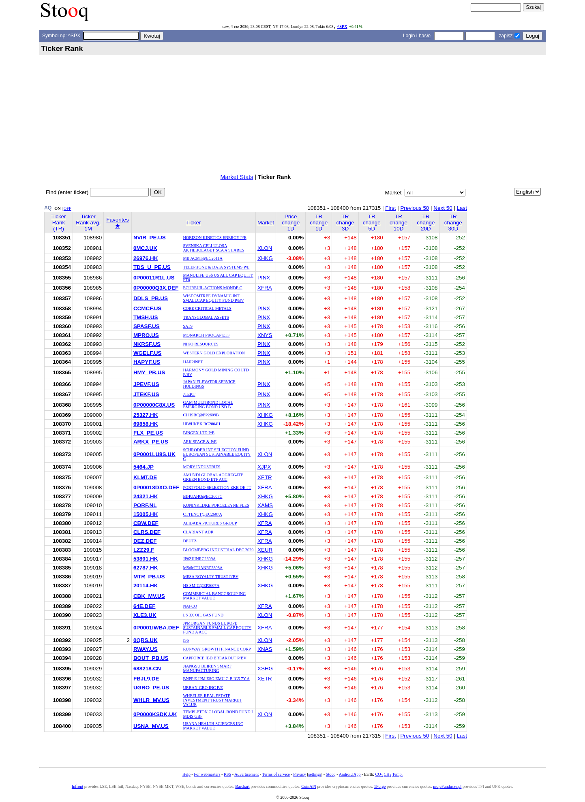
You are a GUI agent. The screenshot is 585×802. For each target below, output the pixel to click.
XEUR (264, 550)
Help (186, 774)
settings (315, 774)
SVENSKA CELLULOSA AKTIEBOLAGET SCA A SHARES (213, 247)
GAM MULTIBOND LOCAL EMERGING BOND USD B (208, 404)
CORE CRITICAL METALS (207, 308)
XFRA (264, 288)
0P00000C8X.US (154, 405)
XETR (264, 477)
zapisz (505, 35)
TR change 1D (319, 222)
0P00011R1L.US (154, 278)
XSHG (265, 668)
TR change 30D (453, 222)
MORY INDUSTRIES (201, 467)
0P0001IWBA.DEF (156, 628)
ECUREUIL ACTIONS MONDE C (212, 288)
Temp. (397, 774)
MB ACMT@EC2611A (202, 258)
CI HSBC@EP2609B (201, 415)
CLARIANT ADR (198, 532)
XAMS (265, 505)
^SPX (342, 26)
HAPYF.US (146, 362)
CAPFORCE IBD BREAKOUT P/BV (214, 658)
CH (387, 774)
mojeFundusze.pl (447, 786)
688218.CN (147, 668)
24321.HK (145, 496)
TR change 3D (345, 222)
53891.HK (145, 559)
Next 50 (442, 208)
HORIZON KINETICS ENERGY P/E (214, 237)
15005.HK (145, 514)
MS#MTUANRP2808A (203, 567)
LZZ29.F (143, 550)
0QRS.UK (145, 640)
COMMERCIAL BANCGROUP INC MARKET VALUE (214, 595)
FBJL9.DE (146, 679)
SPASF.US (146, 326)
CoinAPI (308, 786)
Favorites (117, 223)
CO (378, 774)
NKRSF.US (147, 344)
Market (265, 223)
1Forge (380, 786)
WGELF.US (147, 353)
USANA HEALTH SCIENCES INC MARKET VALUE (213, 725)
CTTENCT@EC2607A (202, 514)
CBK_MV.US (149, 596)
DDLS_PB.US (150, 298)
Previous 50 (414, 208)
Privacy (299, 774)
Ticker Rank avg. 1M (88, 222)
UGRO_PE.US (151, 688)
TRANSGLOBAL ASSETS (206, 317)
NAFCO (190, 606)
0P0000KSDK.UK (155, 714)
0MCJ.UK (145, 248)
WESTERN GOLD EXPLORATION (213, 353)
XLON (264, 248)
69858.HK (145, 424)
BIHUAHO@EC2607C (202, 496)
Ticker (193, 223)
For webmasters (207, 774)
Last (462, 208)
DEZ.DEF (144, 541)
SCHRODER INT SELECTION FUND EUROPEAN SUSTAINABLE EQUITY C (217, 454)
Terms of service (276, 774)
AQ (47, 208)
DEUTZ (190, 541)
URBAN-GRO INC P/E (203, 687)
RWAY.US (145, 649)
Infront (77, 786)
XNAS (264, 649)
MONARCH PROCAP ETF (206, 335)
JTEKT (189, 394)
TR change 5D (372, 222)
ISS (186, 640)
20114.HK (145, 585)
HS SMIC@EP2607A (201, 585)
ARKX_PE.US (150, 442)
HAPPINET (193, 362)
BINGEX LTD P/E (198, 433)
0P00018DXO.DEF (156, 487)
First (390, 208)
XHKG (265, 258)
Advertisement (246, 774)
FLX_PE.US (148, 433)
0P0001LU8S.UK (154, 454)
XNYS (264, 335)
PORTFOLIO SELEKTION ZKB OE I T (217, 487)
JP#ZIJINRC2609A (199, 559)
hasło (425, 35)
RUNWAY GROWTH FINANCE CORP (217, 649)
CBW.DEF (146, 523)
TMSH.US (145, 317)
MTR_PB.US (149, 577)
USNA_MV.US (151, 726)
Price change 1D (291, 222)
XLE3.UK (144, 615)
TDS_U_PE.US (152, 267)
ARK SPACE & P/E (199, 441)
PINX (263, 278)
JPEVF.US (146, 384)
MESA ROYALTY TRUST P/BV (210, 576)
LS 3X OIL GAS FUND (203, 615)
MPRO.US (146, 335)
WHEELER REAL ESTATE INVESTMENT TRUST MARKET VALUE (212, 700)
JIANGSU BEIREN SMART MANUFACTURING (207, 668)
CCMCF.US (147, 308)
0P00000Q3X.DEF (155, 288)
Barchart (242, 786)
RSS (227, 774)
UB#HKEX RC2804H (201, 424)
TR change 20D (426, 222)
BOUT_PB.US (151, 658)
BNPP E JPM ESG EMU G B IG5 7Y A (216, 678)
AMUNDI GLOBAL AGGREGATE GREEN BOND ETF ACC (213, 477)
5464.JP (143, 467)
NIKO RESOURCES (200, 344)
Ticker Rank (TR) (58, 222)
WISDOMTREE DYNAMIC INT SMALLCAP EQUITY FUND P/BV (213, 298)
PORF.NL (144, 505)
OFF (67, 208)
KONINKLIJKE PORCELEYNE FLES (216, 505)
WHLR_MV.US (151, 700)
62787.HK (145, 568)
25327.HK (145, 415)
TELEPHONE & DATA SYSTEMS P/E (216, 267)
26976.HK (145, 258)
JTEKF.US (146, 394)
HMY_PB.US (149, 372)
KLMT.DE (145, 477)
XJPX (264, 467)
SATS (188, 326)
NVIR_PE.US (149, 238)
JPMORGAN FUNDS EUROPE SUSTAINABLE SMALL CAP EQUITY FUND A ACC (217, 627)
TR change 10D (398, 222)
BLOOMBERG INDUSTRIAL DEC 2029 (218, 550)
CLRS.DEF (147, 532)
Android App (350, 774)
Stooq (331, 774)
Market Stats (237, 177)
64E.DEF (144, 606)
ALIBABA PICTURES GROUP (210, 523)
